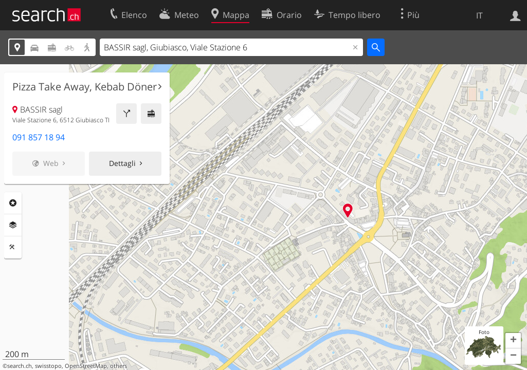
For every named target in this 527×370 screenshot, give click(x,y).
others (118, 365)
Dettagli (122, 163)
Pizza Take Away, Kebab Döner (84, 87)
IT (479, 15)
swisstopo (48, 365)
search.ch (19, 365)
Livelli (13, 225)
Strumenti (13, 247)
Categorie (13, 203)
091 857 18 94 (38, 137)
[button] (513, 340)
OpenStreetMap (86, 365)
